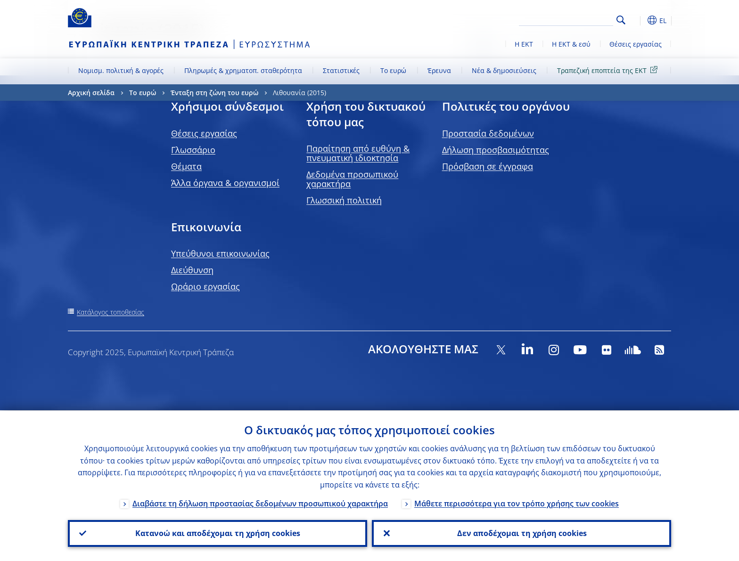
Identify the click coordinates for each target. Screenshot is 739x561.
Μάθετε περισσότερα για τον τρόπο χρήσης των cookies (516, 503)
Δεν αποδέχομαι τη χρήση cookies (521, 533)
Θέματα (186, 166)
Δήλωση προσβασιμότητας (495, 149)
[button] (638, 20)
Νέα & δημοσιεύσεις (504, 70)
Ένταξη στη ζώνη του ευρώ (214, 92)
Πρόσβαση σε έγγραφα (487, 166)
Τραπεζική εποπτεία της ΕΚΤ (609, 70)
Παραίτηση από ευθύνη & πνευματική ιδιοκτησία (358, 153)
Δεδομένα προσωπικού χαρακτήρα (352, 179)
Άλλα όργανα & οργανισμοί (225, 182)
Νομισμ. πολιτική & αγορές (121, 70)
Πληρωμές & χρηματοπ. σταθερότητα (243, 70)
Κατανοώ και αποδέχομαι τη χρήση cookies (217, 533)
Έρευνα (439, 70)
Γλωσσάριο (193, 149)
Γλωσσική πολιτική (344, 200)
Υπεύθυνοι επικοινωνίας (220, 253)
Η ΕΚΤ (524, 44)
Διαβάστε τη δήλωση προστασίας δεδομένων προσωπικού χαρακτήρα (260, 503)
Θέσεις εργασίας (635, 44)
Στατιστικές (341, 70)
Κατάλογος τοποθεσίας (110, 312)
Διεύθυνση (192, 270)
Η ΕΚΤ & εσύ (571, 44)
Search (621, 20)
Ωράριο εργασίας (205, 286)
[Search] (566, 19)
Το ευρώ (393, 70)
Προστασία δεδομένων (488, 133)
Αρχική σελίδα (91, 92)
